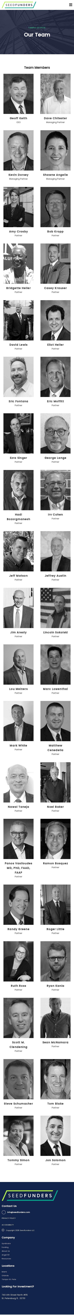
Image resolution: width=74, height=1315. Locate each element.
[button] (70, 5)
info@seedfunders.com (18, 1212)
